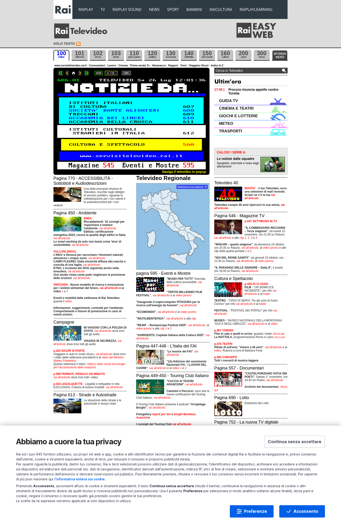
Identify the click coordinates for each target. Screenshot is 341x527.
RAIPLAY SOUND (127, 9)
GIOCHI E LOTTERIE (238, 116)
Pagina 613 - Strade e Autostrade (84, 394)
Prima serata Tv (140, 65)
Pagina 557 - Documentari (239, 368)
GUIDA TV (228, 101)
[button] (294, 442)
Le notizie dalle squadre (235, 159)
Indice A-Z (217, 65)
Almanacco (159, 65)
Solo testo (64, 43)
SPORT (173, 9)
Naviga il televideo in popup (184, 172)
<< (60, 73)
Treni (183, 65)
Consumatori (97, 65)
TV (103, 9)
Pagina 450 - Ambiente (74, 213)
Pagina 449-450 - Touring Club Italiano (172, 375)
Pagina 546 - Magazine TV (239, 215)
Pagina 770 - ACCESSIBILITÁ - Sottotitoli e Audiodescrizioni (83, 181)
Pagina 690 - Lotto (231, 397)
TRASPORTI (230, 131)
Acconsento (305, 511)
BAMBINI (194, 9)
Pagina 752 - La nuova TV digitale (246, 422)
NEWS (154, 9)
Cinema (123, 65)
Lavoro (111, 65)
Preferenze (255, 511)
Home (73, 73)
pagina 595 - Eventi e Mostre (163, 273)
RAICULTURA (221, 9)
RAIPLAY (86, 9)
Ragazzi (173, 65)
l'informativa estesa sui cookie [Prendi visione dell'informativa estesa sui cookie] (79, 479)
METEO (226, 123)
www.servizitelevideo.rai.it (70, 65)
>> (86, 73)
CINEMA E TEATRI (236, 108)
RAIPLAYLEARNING (256, 9)
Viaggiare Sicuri (199, 65)
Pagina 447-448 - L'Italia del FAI (166, 346)
